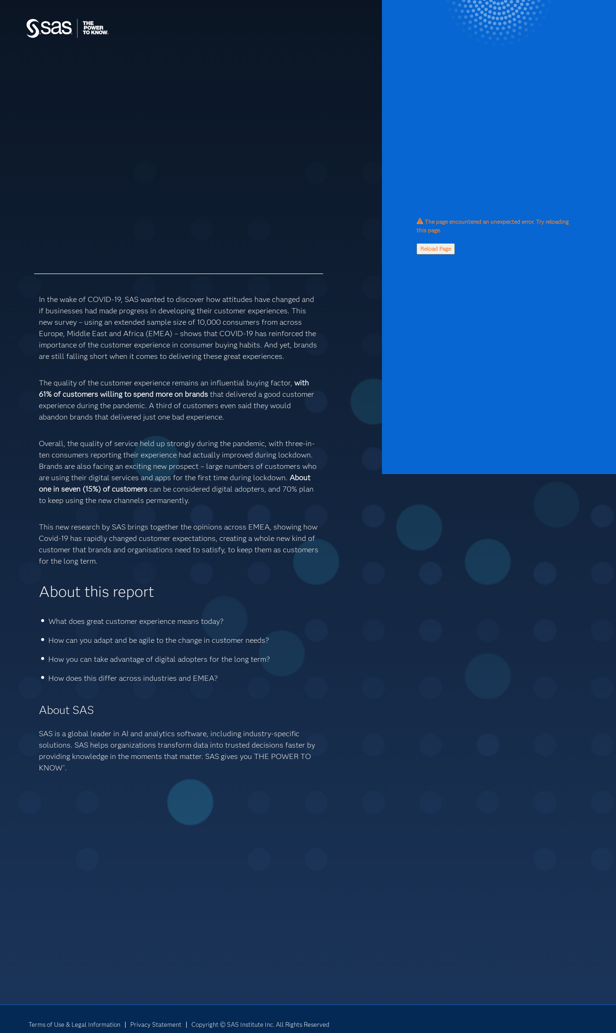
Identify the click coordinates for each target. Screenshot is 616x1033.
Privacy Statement (155, 1024)
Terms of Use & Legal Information (74, 1024)
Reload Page (435, 248)
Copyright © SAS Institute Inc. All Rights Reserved (260, 1024)
